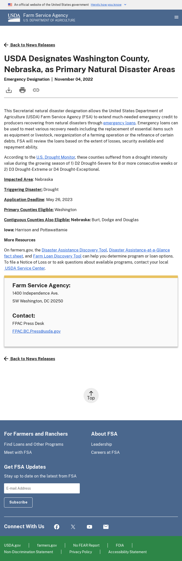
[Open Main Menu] (176, 18)
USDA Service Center (24, 268)
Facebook (57, 527)
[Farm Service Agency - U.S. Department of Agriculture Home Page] (49, 18)
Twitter (73, 527)
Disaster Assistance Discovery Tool (74, 250)
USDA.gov (12, 545)
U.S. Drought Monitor (55, 157)
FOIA (120, 545)
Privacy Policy (80, 552)
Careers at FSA (105, 452)
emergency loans (119, 123)
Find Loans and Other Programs (33, 444)
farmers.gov (47, 545)
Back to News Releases (29, 44)
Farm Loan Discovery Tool (57, 256)
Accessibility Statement (127, 552)
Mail (106, 527)
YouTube (89, 527)
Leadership (101, 444)
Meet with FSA (18, 452)
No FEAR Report (86, 545)
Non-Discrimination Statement (28, 552)
